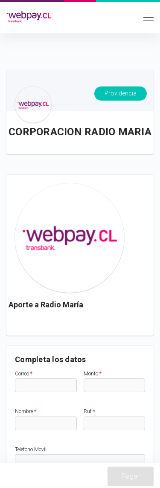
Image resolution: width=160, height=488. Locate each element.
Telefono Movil (31, 449)
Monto (93, 374)
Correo (23, 374)
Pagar (131, 476)
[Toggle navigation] (146, 17)
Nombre (25, 411)
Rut (89, 411)
